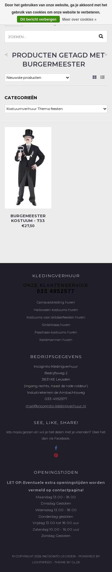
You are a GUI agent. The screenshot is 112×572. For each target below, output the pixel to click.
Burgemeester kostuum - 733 (28, 218)
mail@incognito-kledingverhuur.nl (56, 406)
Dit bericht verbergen (38, 19)
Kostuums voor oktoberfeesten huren (56, 317)
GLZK (76, 562)
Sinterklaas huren (56, 325)
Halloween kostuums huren (56, 310)
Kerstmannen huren (55, 340)
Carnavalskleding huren (56, 302)
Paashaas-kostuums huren (56, 332)
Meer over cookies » (79, 19)
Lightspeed (42, 562)
